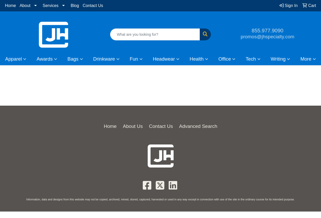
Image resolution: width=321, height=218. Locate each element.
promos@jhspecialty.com (267, 36)
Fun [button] (134, 59)
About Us (133, 126)
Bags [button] (73, 59)
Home (10, 5)
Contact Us (93, 5)
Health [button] (197, 59)
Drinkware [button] (104, 59)
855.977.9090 (267, 30)
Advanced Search (198, 126)
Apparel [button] (13, 59)
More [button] (305, 59)
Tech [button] (251, 59)
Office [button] (224, 59)
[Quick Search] (155, 34)
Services (51, 5)
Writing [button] (278, 59)
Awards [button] (45, 59)
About (25, 5)
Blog (75, 5)
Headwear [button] (164, 59)
